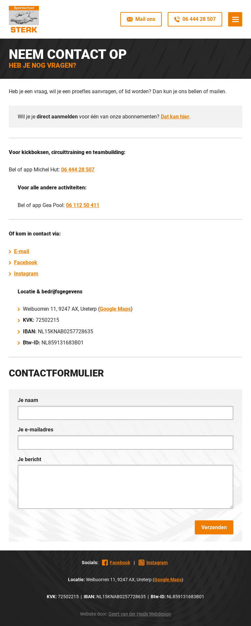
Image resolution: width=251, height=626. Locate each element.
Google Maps (115, 309)
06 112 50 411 (82, 205)
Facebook (25, 262)
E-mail (21, 251)
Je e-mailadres (35, 429)
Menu (235, 19)
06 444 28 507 (77, 169)
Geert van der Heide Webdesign (140, 614)
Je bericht (29, 459)
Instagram (26, 273)
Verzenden (214, 527)
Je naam (28, 400)
